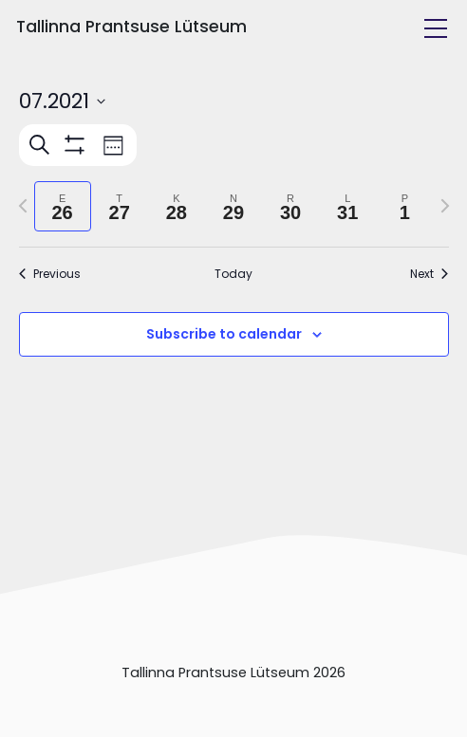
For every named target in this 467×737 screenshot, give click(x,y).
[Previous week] (22, 206)
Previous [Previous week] (50, 274)
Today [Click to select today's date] (233, 274)
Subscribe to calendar (224, 333)
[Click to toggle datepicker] (62, 101)
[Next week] (445, 206)
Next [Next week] (429, 274)
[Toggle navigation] (435, 28)
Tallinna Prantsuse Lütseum (131, 26)
